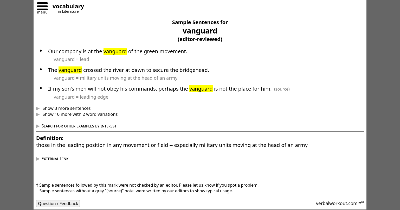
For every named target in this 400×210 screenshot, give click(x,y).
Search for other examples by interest (79, 126)
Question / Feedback (58, 203)
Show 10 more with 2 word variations (79, 114)
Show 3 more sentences (66, 108)
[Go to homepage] (66, 7)
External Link (54, 158)
